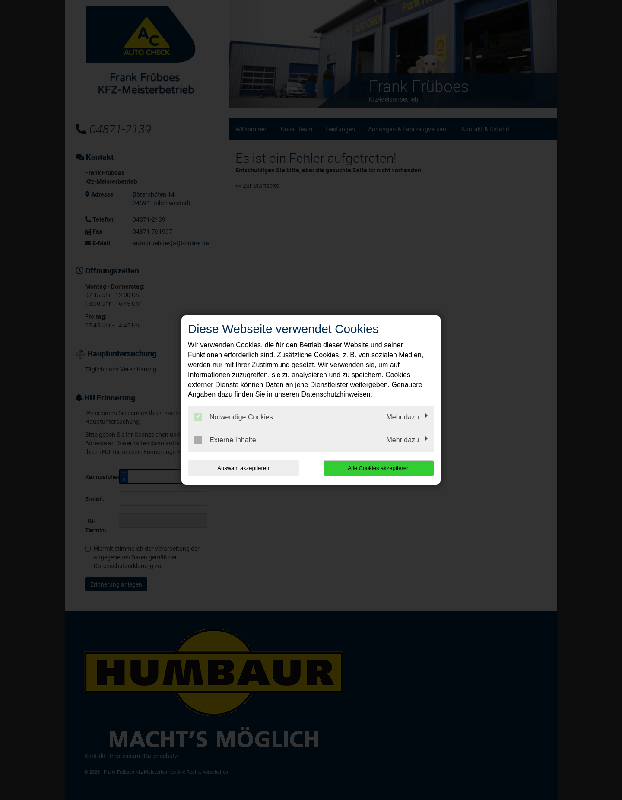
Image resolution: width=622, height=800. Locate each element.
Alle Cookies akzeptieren (378, 468)
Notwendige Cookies (233, 417)
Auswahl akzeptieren (243, 468)
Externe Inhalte (225, 440)
